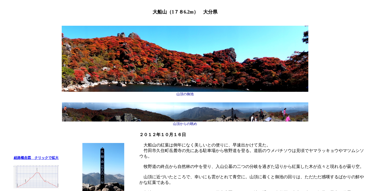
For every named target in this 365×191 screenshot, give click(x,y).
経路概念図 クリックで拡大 (36, 158)
